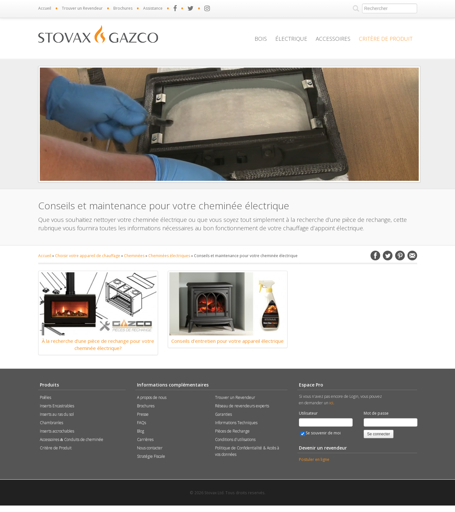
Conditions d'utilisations (235, 439)
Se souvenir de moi (321, 433)
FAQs (141, 422)
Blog (140, 431)
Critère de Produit (386, 38)
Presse (143, 414)
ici (331, 403)
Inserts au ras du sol (57, 414)
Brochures (122, 8)
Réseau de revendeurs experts (242, 406)
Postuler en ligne (314, 459)
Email (412, 255)
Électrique (291, 38)
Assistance (153, 8)
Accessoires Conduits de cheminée (71, 439)
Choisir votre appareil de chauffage (87, 255)
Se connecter (378, 434)
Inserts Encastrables (57, 406)
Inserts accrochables (57, 431)
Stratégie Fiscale (151, 456)
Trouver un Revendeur (82, 8)
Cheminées (134, 255)
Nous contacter (150, 448)
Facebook (375, 255)
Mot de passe (376, 413)
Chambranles (51, 422)
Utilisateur (308, 413)
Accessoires (333, 38)
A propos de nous (151, 397)
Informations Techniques (236, 422)
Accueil (44, 8)
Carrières (145, 439)
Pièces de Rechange (232, 431)
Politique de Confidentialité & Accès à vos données (247, 451)
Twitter (387, 255)
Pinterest (400, 255)
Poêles (45, 397)
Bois (261, 38)
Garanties (223, 414)
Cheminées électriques (169, 255)
